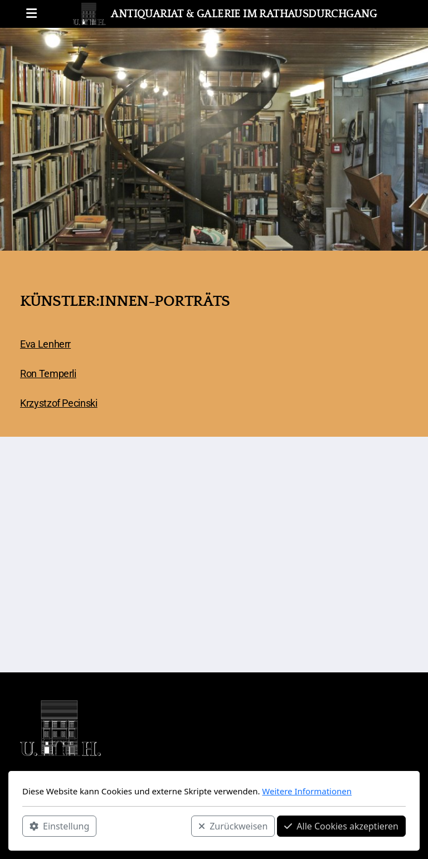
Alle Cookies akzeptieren (341, 826)
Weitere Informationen (307, 791)
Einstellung (59, 826)
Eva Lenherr (45, 344)
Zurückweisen (233, 826)
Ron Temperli (48, 373)
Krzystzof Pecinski (59, 403)
